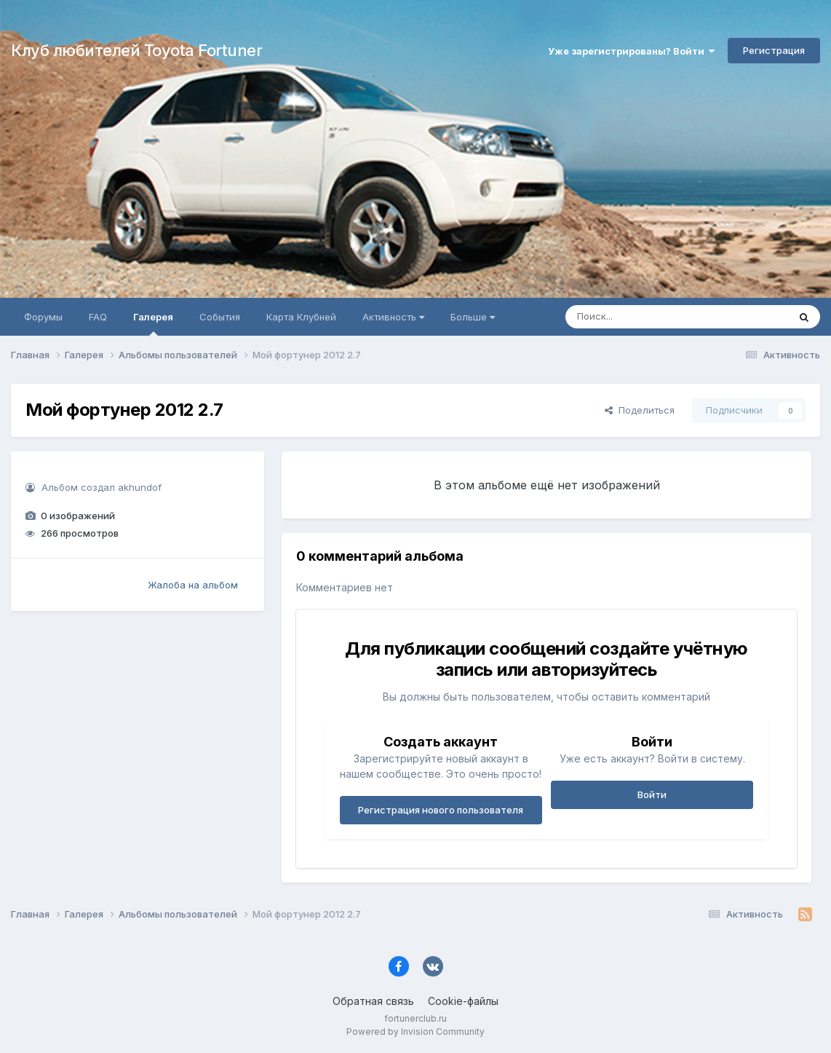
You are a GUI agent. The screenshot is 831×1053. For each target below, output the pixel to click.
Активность (393, 317)
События (219, 317)
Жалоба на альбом (193, 585)
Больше (472, 317)
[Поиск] (649, 316)
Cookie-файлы (463, 1001)
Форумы (43, 317)
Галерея (153, 323)
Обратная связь (373, 1001)
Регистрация (774, 50)
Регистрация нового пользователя (440, 810)
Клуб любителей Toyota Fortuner (136, 50)
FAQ (98, 317)
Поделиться (640, 410)
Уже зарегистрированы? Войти (631, 51)
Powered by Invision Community (415, 1031)
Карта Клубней (301, 317)
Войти (652, 794)
